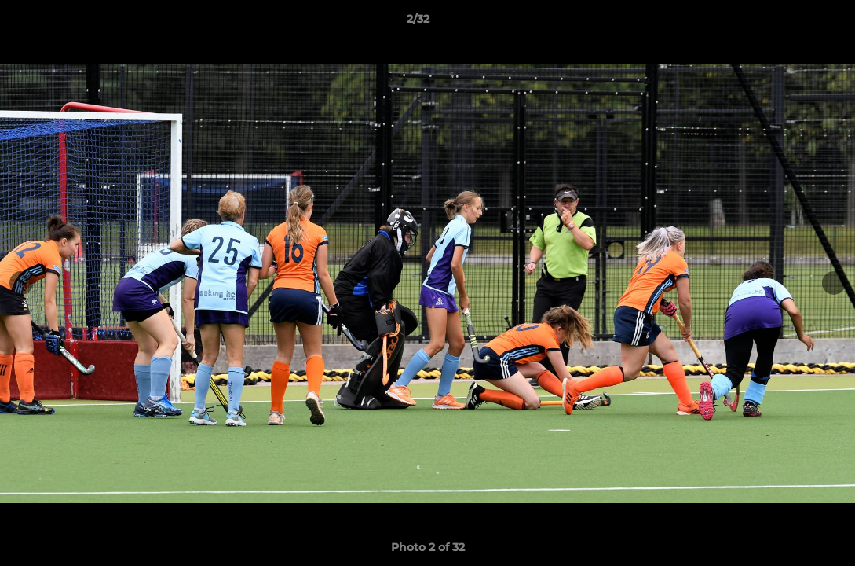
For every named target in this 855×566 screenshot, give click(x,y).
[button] (789, 23)
